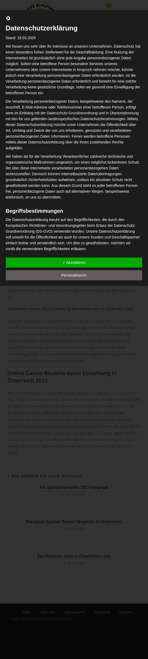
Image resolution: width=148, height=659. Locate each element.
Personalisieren (74, 275)
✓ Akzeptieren (74, 262)
